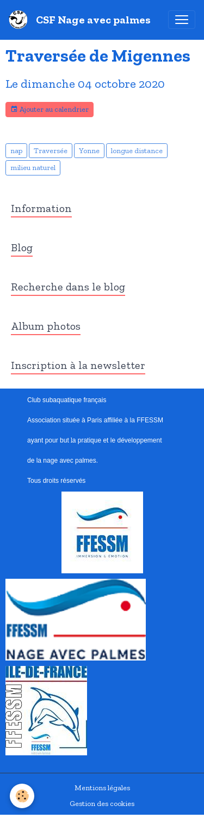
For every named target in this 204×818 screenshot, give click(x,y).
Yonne (89, 150)
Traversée (50, 150)
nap (16, 150)
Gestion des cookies (102, 803)
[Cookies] (22, 796)
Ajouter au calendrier (49, 109)
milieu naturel (32, 167)
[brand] (82, 20)
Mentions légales (102, 787)
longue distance (137, 150)
